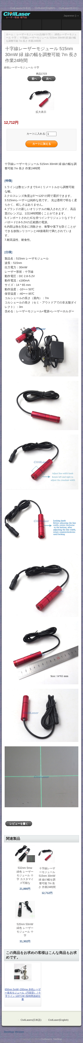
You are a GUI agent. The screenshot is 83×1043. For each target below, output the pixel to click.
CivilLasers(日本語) (20, 8)
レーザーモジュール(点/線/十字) (34, 34)
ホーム (9, 34)
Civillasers (46, 1039)
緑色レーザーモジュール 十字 (21, 67)
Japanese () (70, 15)
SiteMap (57, 1039)
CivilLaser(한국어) (68, 8)
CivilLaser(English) (45, 8)
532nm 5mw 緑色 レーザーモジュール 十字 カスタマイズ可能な (25, 875)
